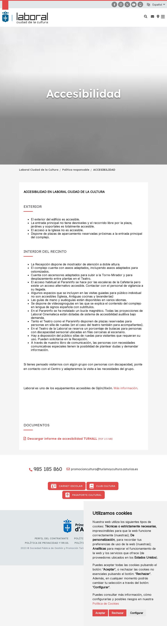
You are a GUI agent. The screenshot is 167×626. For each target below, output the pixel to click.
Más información (125, 388)
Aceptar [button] (100, 612)
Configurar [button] (136, 612)
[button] (159, 4)
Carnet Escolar (66, 546)
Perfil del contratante (51, 598)
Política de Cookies (105, 603)
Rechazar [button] (117, 612)
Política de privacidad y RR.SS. (47, 603)
